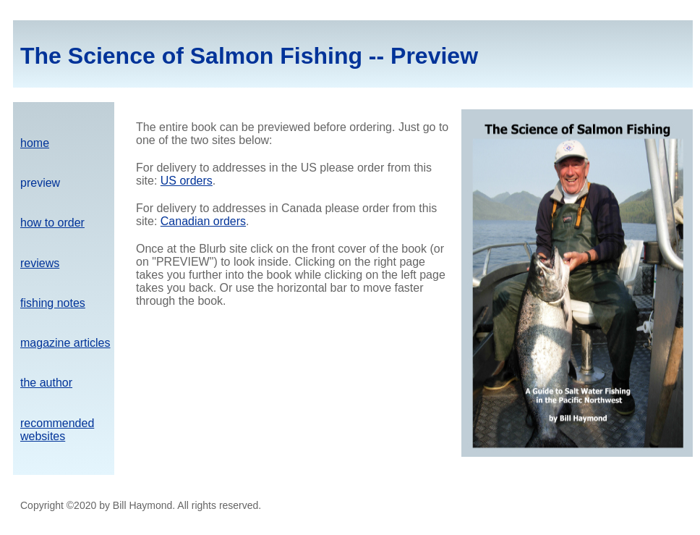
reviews (39, 263)
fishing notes (52, 303)
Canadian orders (203, 221)
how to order (52, 222)
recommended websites (57, 429)
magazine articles (65, 343)
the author (46, 382)
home (34, 143)
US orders (187, 180)
